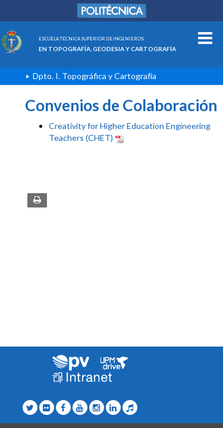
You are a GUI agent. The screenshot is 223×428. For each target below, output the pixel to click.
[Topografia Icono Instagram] (96, 407)
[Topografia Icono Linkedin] (113, 407)
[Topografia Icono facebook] (63, 407)
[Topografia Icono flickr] (46, 407)
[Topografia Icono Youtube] (80, 407)
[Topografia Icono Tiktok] (130, 407)
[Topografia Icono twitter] (30, 407)
